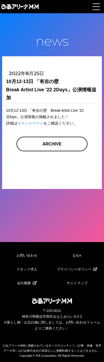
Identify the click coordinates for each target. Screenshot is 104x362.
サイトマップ (77, 283)
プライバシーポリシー (74, 269)
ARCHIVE (52, 144)
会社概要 (24, 283)
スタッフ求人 (27, 269)
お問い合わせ (27, 255)
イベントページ (30, 123)
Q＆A (77, 255)
